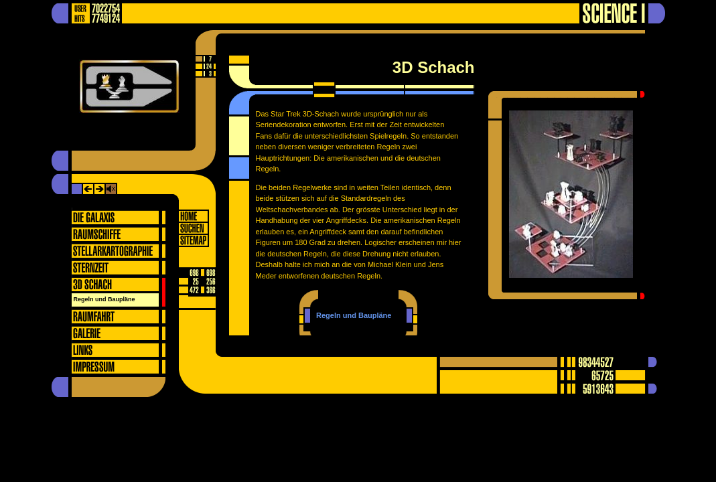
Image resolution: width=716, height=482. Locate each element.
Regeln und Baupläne (104, 299)
